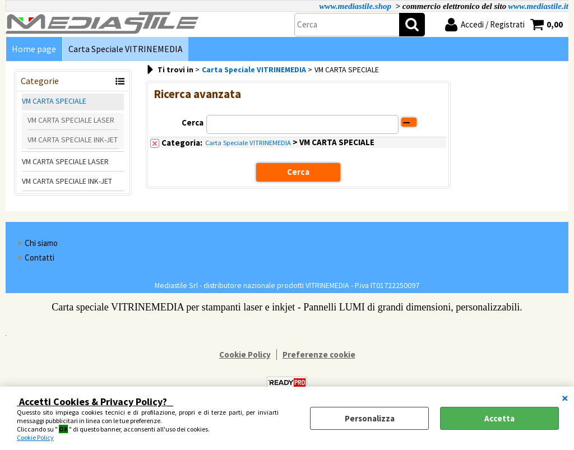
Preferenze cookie (319, 355)
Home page (34, 49)
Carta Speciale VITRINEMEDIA (125, 49)
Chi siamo (41, 243)
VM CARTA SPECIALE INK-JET (72, 140)
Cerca (192, 123)
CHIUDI (565, 397)
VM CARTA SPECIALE (54, 102)
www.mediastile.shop (355, 6)
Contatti (39, 258)
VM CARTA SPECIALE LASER (70, 121)
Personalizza (370, 418)
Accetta (499, 418)
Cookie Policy (35, 437)
